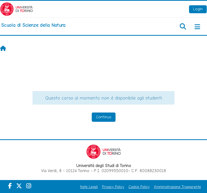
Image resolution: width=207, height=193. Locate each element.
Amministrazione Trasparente (177, 186)
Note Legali (89, 186)
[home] (33, 25)
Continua (103, 117)
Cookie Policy (139, 186)
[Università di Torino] (16, 8)
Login (198, 8)
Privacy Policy (113, 186)
